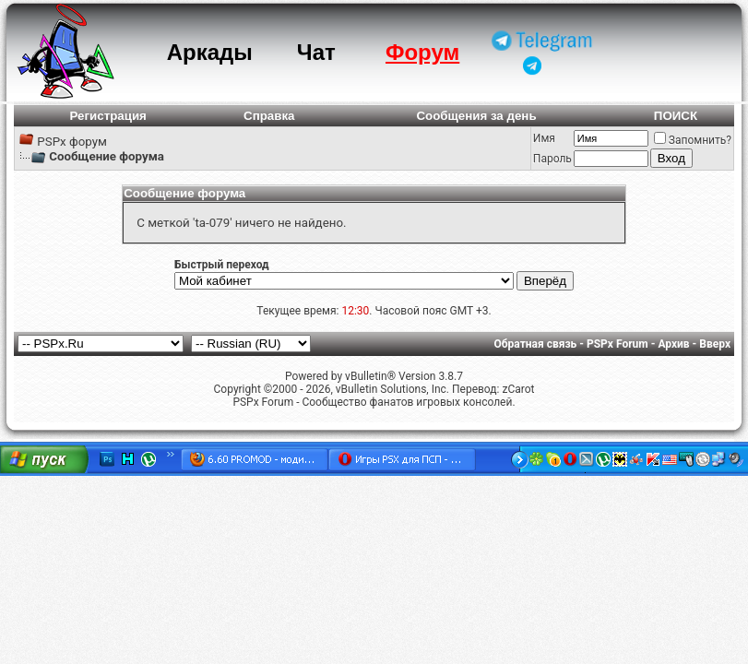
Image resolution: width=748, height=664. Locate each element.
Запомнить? (692, 140)
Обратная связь (535, 344)
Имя (544, 138)
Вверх (714, 344)
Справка (269, 116)
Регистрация (108, 116)
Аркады (210, 52)
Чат (316, 52)
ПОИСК (675, 116)
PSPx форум (72, 141)
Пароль (552, 158)
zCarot (518, 389)
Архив (673, 344)
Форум (422, 52)
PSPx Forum (617, 344)
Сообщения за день (476, 116)
